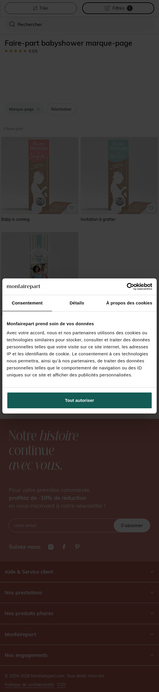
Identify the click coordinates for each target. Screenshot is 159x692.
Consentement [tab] (27, 302)
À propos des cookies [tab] (129, 302)
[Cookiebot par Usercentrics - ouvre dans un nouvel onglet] (126, 286)
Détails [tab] (77, 302)
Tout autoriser (79, 400)
